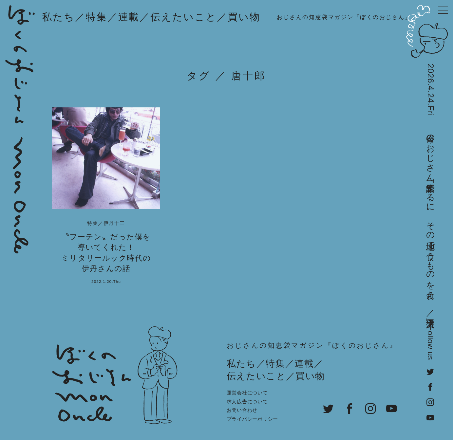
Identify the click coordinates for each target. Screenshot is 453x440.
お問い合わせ (242, 410)
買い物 (244, 16)
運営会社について (247, 392)
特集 (96, 16)
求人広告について (247, 401)
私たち (58, 16)
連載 (129, 16)
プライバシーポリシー (252, 419)
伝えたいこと (183, 16)
